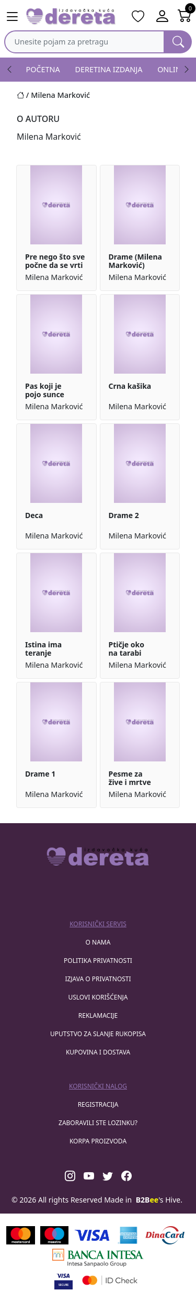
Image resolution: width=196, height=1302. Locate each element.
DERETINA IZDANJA (109, 69)
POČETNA (43, 69)
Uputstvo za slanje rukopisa (98, 1033)
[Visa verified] (63, 1280)
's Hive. (159, 1200)
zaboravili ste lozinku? (98, 1122)
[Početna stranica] (24, 95)
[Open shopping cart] (185, 16)
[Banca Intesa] (98, 1258)
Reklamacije (98, 1015)
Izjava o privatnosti (98, 978)
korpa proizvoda (98, 1141)
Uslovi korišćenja (98, 997)
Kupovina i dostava (98, 1052)
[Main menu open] (12, 16)
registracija (98, 1104)
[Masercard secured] (110, 1280)
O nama (98, 942)
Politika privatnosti (98, 960)
